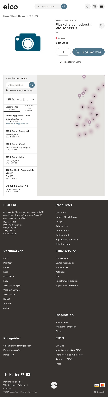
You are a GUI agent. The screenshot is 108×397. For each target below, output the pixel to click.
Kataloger (60, 271)
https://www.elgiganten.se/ (17, 123)
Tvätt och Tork (62, 235)
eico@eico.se (9, 230)
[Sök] (64, 6)
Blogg (58, 331)
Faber (6, 267)
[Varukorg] (95, 6)
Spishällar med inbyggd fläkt (17, 345)
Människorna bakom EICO (68, 350)
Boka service (62, 258)
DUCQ (6, 298)
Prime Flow (8, 354)
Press (58, 363)
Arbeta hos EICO (64, 359)
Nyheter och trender (66, 326)
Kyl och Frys (62, 226)
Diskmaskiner (62, 230)
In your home (62, 322)
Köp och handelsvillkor (67, 285)
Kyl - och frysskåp (11, 350)
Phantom (7, 262)
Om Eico (60, 345)
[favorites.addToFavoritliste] (102, 26)
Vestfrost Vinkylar (12, 285)
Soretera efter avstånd (29, 108)
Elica (5, 271)
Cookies (7, 388)
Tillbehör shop (63, 244)
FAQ (58, 276)
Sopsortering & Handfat (67, 239)
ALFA (6, 307)
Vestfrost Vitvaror (11, 289)
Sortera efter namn (12, 108)
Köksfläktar (61, 212)
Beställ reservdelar (65, 262)
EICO (5, 258)
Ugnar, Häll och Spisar (66, 217)
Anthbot (7, 303)
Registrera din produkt (66, 280)
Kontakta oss (62, 267)
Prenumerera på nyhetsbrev (69, 354)
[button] (83, 94)
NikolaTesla (8, 276)
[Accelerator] (10, 6)
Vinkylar (60, 221)
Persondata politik (12, 381)
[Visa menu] (102, 6)
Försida (6, 16)
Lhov (5, 280)
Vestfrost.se (9, 294)
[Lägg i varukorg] (88, 52)
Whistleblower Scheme (14, 385)
